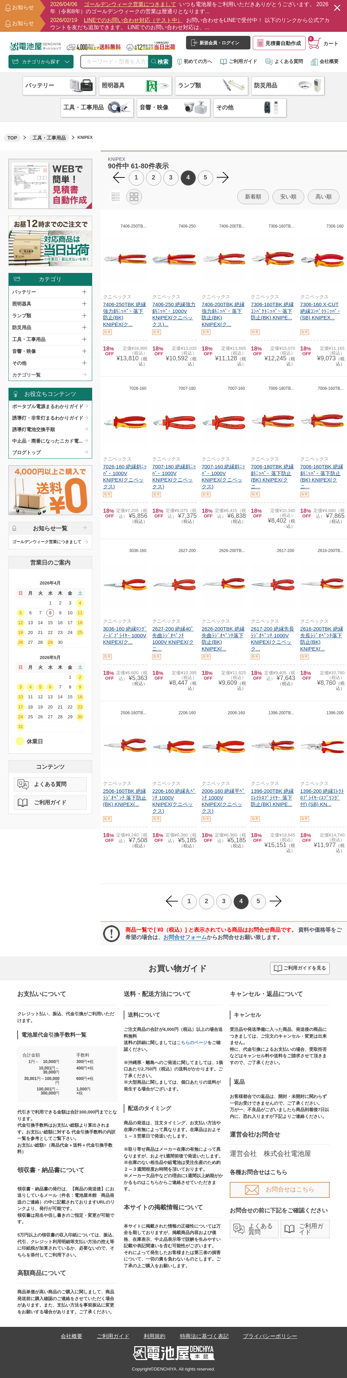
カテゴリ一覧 (26, 375)
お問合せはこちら (279, 1189)
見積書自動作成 (279, 43)
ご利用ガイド (238, 61)
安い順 (288, 196)
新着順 (253, 196)
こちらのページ (192, 1042)
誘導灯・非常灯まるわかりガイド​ (47, 418)
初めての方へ (195, 61)
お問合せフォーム (185, 937)
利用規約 (154, 1336)
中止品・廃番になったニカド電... (47, 441)
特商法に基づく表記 (204, 1336)
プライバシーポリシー (270, 1336)
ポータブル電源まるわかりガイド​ (47, 406)
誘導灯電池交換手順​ (33, 429)
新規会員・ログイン (215, 42)
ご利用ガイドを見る (300, 968)
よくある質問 (284, 61)
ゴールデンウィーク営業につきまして (46, 541)
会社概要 (325, 61)
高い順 (323, 196)
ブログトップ (26, 452)
